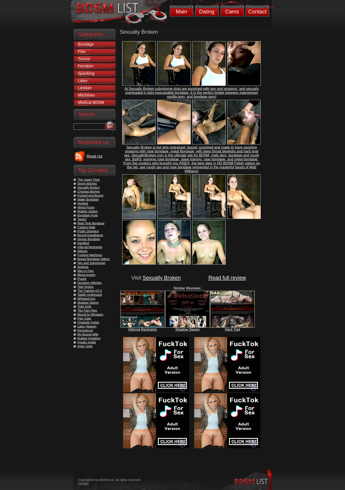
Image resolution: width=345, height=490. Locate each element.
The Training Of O (89, 291)
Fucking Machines (89, 255)
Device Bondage (88, 239)
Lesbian (85, 88)
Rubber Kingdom (89, 338)
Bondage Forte (87, 215)
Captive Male (86, 227)
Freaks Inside (86, 342)
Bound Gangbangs (90, 235)
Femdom (86, 66)
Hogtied (82, 203)
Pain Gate (84, 318)
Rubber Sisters (87, 211)
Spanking (86, 73)
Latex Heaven (86, 326)
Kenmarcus (85, 330)
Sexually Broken (162, 278)
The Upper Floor (88, 179)
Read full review (227, 278)
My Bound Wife (87, 334)
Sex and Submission (91, 263)
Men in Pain (85, 271)
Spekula (83, 267)
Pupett (81, 279)
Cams (232, 12)
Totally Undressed (89, 294)
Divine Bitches (87, 183)
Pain (82, 51)
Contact (257, 12)
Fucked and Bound (90, 195)
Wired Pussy (86, 207)
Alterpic (82, 251)
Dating (206, 12)
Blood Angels (86, 275)
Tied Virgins (85, 287)
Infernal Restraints (142, 329)
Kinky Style (85, 346)
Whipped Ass (86, 298)
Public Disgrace (88, 231)
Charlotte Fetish (88, 322)
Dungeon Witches (89, 283)
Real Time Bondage (91, 223)
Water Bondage (88, 199)
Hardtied (83, 243)
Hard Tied (232, 329)
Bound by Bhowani (90, 314)
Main (181, 12)
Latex (83, 80)
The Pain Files (87, 310)
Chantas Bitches (88, 191)
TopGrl (82, 219)
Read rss (95, 156)
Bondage (86, 44)
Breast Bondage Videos (93, 259)
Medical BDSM (91, 102)
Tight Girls (84, 306)
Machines (86, 95)
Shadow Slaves (187, 329)
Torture (84, 59)
